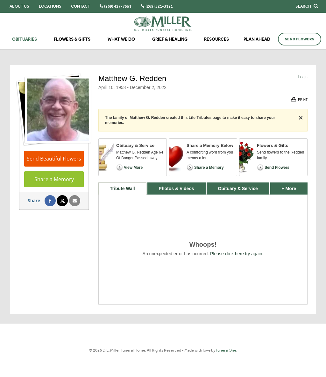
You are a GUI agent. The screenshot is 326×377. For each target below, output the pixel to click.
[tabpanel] (203, 249)
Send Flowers (299, 39)
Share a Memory (54, 179)
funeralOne (226, 350)
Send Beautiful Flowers (54, 158)
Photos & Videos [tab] (176, 188)
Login (303, 77)
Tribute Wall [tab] (122, 188)
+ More (295, 186)
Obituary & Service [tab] (238, 188)
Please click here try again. (236, 253)
